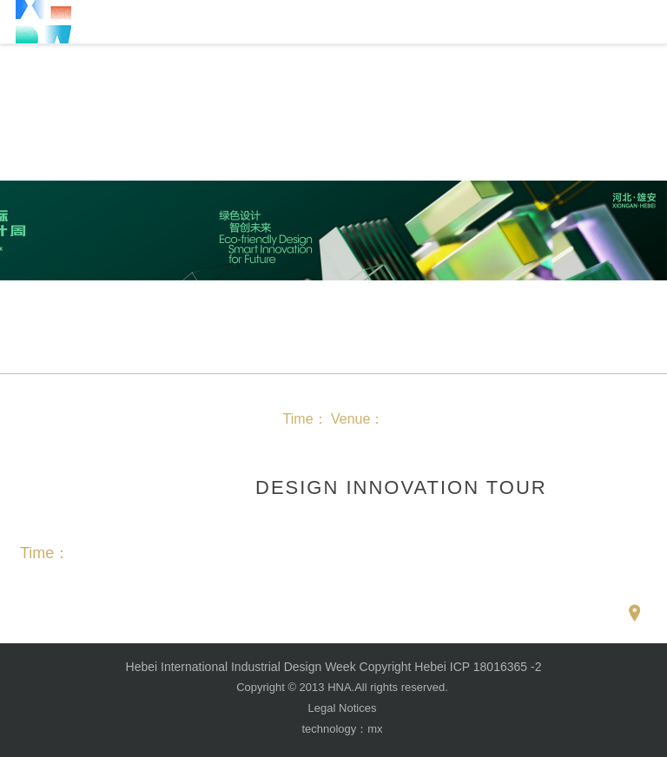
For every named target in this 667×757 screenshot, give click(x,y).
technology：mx (341, 728)
